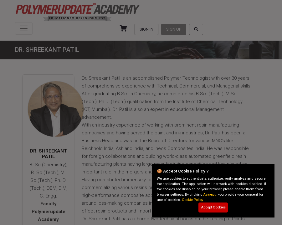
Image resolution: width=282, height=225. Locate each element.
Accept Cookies (213, 207)
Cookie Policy (192, 200)
